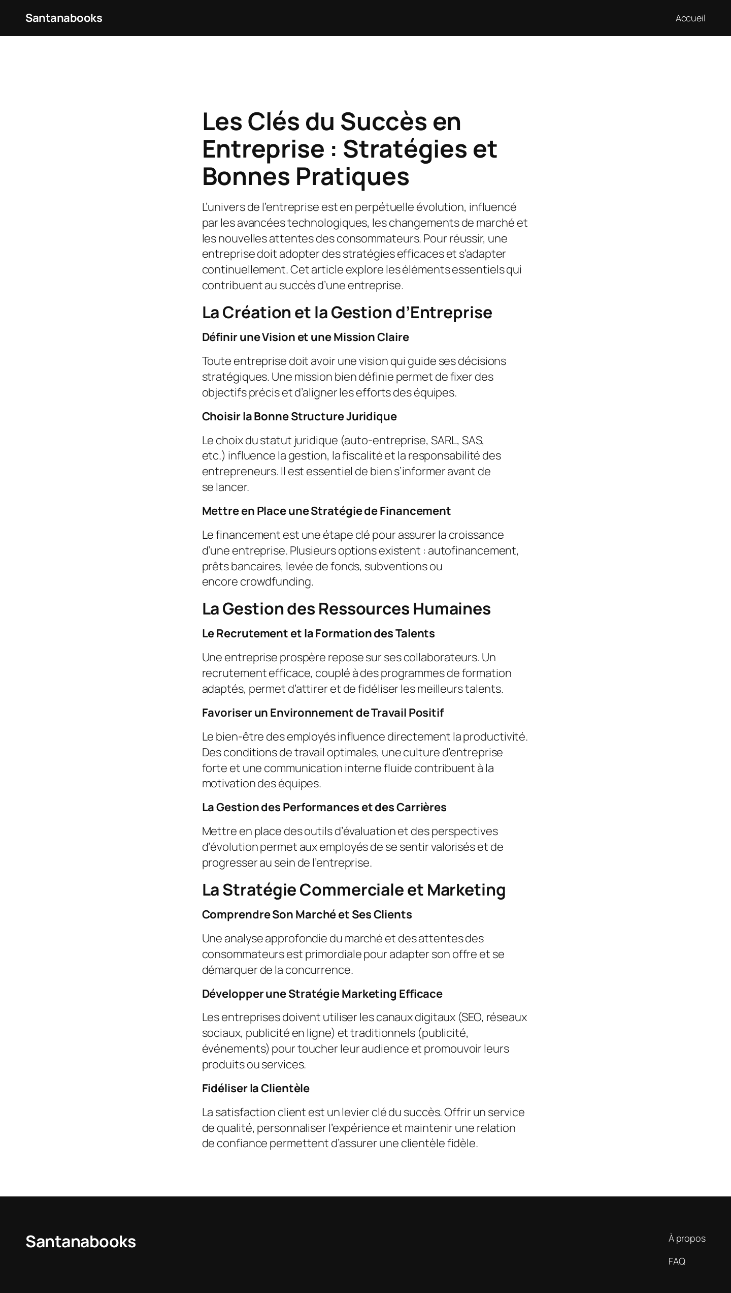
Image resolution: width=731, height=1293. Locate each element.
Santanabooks (63, 17)
